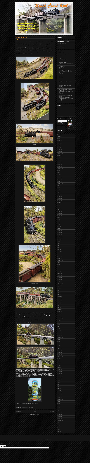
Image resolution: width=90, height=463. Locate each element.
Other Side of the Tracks (62, 43)
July (58, 170)
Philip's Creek (61, 52)
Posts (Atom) (37, 414)
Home (35, 411)
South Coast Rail (24, 4)
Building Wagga (62, 66)
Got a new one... (20, 40)
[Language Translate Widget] (63, 121)
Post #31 (60, 86)
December (59, 149)
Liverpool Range (62, 75)
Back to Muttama (61, 67)
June (58, 138)
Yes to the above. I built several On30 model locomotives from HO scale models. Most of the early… (66, 98)
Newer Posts (18, 411)
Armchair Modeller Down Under (65, 70)
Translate (60, 123)
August (59, 155)
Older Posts (51, 411)
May (58, 172)
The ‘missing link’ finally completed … (65, 76)
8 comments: (31, 407)
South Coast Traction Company (65, 85)
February (59, 136)
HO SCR (59, 45)
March (59, 147)
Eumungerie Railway (63, 62)
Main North (61, 80)
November (59, 151)
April (58, 174)
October (59, 142)
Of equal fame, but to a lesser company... (66, 63)
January (59, 140)
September (59, 153)
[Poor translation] (4, 446)
